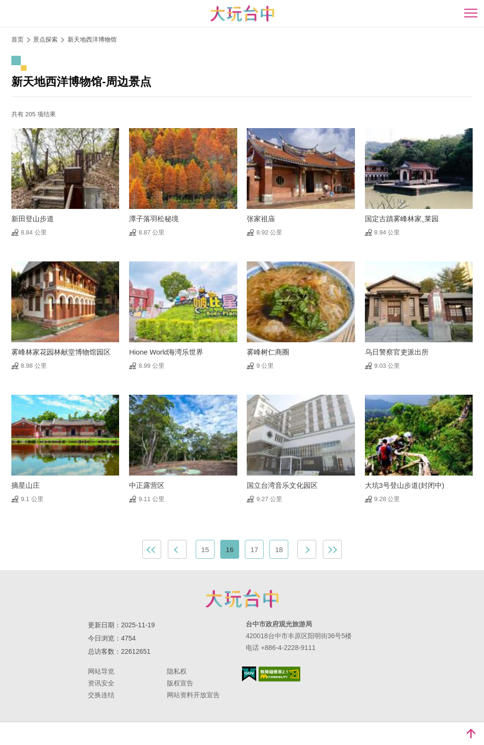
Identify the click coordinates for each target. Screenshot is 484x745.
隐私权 (177, 671)
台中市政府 (242, 598)
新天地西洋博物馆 (92, 39)
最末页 (332, 549)
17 (255, 550)
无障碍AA (280, 674)
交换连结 (101, 695)
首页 (17, 39)
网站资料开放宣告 (193, 695)
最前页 (151, 549)
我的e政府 (249, 674)
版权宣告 (180, 683)
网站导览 (101, 671)
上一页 (177, 549)
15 (205, 550)
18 (279, 550)
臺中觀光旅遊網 (242, 13)
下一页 (306, 549)
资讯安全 (101, 683)
